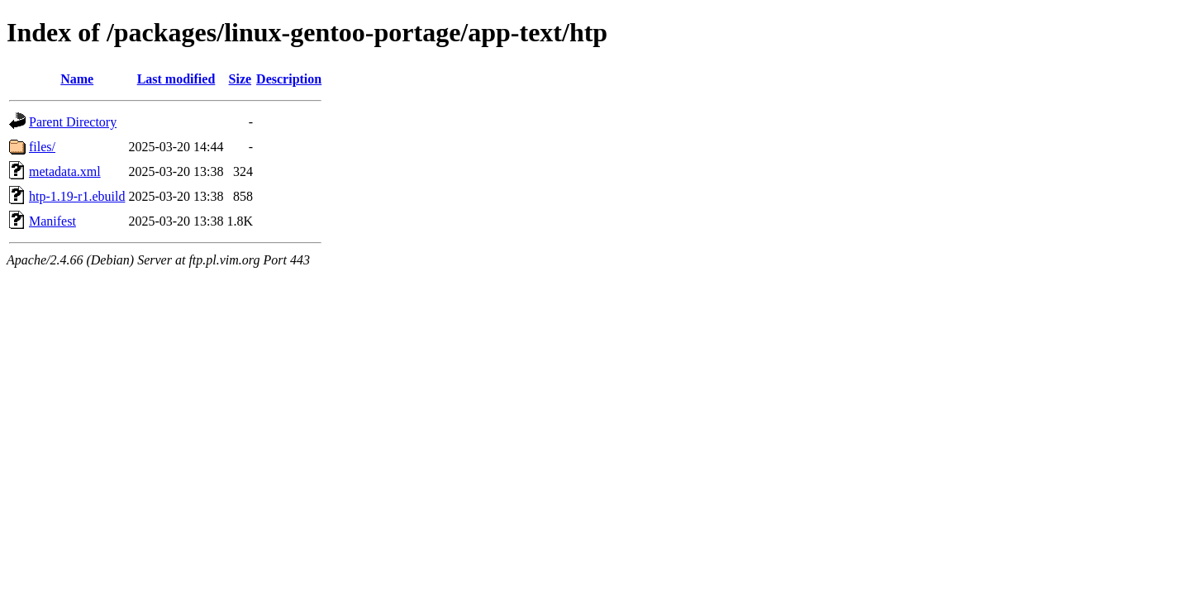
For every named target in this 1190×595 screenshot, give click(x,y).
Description (288, 79)
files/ (42, 147)
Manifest (52, 221)
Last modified (176, 79)
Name (76, 79)
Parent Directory (73, 122)
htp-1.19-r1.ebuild (77, 196)
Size (240, 79)
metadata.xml (65, 171)
